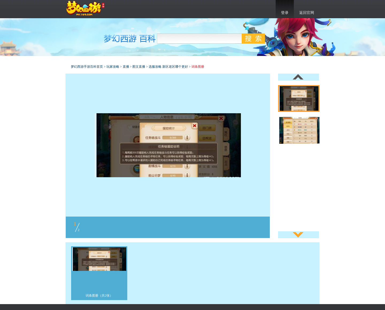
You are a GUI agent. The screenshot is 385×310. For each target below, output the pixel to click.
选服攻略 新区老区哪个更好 (168, 67)
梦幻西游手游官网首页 (86, 8)
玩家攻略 (112, 67)
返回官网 (306, 13)
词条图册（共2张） (99, 295)
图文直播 (138, 67)
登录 (284, 13)
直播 (126, 67)
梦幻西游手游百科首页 (87, 67)
